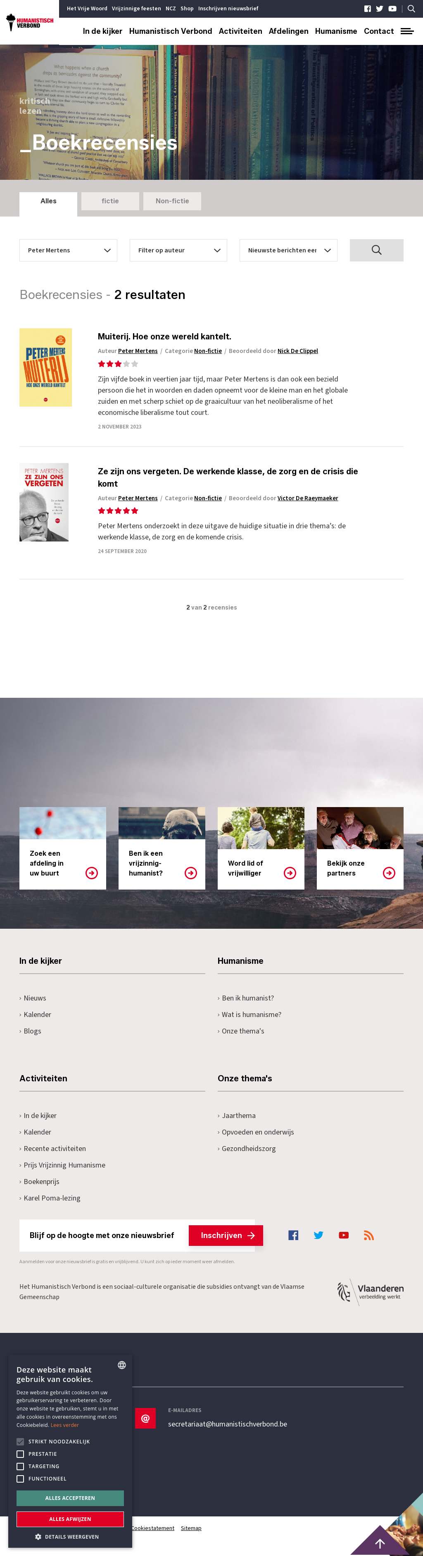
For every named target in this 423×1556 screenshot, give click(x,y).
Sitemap (191, 1528)
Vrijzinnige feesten (136, 9)
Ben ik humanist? (246, 998)
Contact (379, 31)
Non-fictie (172, 201)
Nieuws (32, 998)
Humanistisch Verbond (170, 31)
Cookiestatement (152, 1528)
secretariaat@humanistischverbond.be (227, 1424)
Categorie (193, 351)
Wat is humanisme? (249, 1015)
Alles (48, 201)
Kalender (35, 1015)
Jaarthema (237, 1116)
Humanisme (336, 31)
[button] (70, 1536)
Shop (187, 9)
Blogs (30, 1031)
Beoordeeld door (273, 351)
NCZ (171, 9)
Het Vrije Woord (87, 9)
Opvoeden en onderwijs (256, 1132)
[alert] (70, 1451)
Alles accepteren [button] (70, 1498)
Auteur (128, 351)
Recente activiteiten (52, 1149)
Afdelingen (289, 31)
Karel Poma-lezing (50, 1198)
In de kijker (103, 31)
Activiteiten (240, 31)
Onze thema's (241, 1031)
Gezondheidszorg (247, 1149)
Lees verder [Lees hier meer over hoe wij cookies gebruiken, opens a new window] (65, 1425)
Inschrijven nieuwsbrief (228, 9)
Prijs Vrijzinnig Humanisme (62, 1165)
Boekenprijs (39, 1182)
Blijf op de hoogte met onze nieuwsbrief (142, 1235)
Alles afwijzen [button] (70, 1519)
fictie (110, 201)
